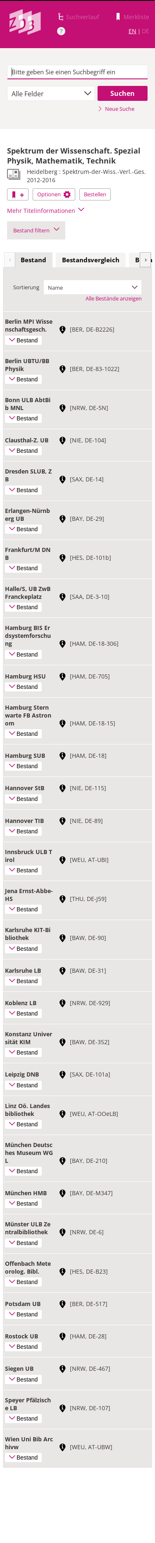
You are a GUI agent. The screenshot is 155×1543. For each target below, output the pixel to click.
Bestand (33, 260)
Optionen (54, 194)
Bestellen (95, 194)
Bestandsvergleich (90, 260)
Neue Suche (116, 108)
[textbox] (77, 72)
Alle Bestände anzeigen (114, 298)
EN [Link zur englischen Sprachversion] (132, 31)
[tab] (33, 260)
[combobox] (51, 93)
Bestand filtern (36, 230)
